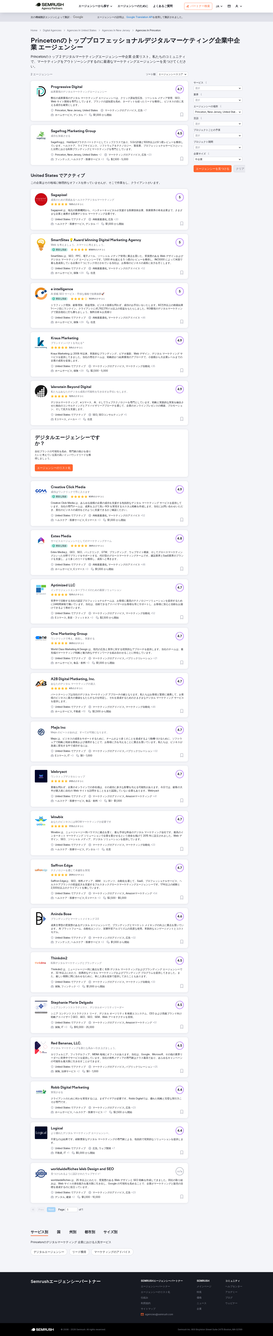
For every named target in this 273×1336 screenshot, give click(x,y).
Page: (61, 1209)
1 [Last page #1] (82, 1209)
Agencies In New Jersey (116, 30)
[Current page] (71, 1209)
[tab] (39, 1232)
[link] (133, 6)
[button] (219, 6)
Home (34, 30)
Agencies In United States (81, 30)
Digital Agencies (52, 30)
